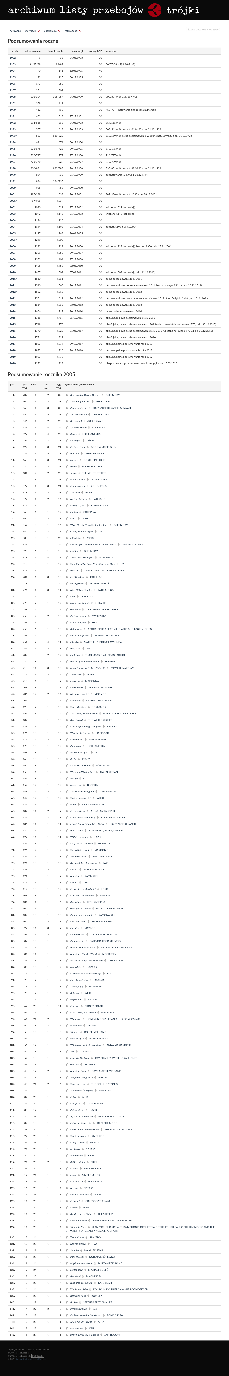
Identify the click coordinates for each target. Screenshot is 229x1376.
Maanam (104, 895)
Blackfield (73, 1276)
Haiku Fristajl (91, 1250)
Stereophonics (92, 869)
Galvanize (73, 609)
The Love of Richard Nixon (82, 713)
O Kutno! (73, 1200)
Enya (89, 1155)
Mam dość (74, 966)
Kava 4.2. (90, 966)
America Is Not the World (81, 953)
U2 (98, 531)
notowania (16, 30)
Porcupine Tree (92, 459)
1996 (13, 155)
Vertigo (72, 778)
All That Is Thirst (77, 498)
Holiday (72, 550)
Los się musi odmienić (79, 602)
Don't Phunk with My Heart (83, 1129)
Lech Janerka (89, 433)
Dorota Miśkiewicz (100, 1256)
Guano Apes (97, 479)
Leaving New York (78, 1194)
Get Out (73, 1064)
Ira (87, 648)
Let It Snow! (74, 1269)
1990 (13, 109)
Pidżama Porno (130, 544)
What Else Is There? (78, 765)
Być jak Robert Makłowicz (82, 862)
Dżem (88, 440)
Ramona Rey (105, 914)
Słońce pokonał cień (79, 797)
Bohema (73, 992)
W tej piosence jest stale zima (84, 1044)
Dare (71, 596)
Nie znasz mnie (76, 921)
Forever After (75, 1038)
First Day (73, 654)
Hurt (86, 492)
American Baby (76, 1070)
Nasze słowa (75, 1328)
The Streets (103, 1213)
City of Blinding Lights (80, 531)
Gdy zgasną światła (78, 908)
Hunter (108, 661)
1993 (13, 129)
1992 (13, 122)
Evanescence (91, 1168)
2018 (13, 350)
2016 (13, 330)
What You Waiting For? (80, 771)
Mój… (71, 518)
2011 (13, 278)
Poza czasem (75, 1256)
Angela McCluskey (101, 446)
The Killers (101, 401)
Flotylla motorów (77, 979)
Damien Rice (106, 791)
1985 (13, 77)
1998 (13, 168)
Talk (70, 1051)
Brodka (110, 726)
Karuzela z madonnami (80, 895)
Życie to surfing (76, 615)
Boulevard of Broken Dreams (83, 394)
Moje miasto (75, 739)
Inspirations (74, 999)
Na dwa (72, 1187)
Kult (108, 973)
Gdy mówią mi (76, 810)
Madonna (90, 680)
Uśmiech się (74, 1181)
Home (71, 466)
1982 (13, 57)
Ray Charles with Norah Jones (114, 1057)
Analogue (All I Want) (79, 1321)
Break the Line (76, 479)
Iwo (103, 862)
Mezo (84, 1207)
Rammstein (90, 875)
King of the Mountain (79, 1282)
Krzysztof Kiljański (121, 823)
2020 (13, 363)
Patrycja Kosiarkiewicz (103, 940)
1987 (13, 90)
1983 (13, 64)
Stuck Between (76, 1135)
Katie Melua (103, 589)
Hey (92, 622)
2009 (13, 265)
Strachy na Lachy (111, 817)
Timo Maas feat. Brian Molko (103, 654)
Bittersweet (74, 628)
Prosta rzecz (75, 830)
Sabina (19, 1359)
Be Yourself (74, 420)
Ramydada (74, 901)
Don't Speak (75, 687)
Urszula (93, 1142)
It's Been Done (76, 446)
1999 (13, 174)
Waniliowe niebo (77, 1289)
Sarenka (72, 1250)
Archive (87, 1064)
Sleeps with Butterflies (80, 557)
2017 (13, 343)
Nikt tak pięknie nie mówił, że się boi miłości (91, 544)
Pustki (100, 1077)
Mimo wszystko (76, 622)
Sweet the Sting (76, 706)
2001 (13, 194)
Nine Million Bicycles (79, 589)
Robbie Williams (93, 1031)
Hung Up (73, 680)
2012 (13, 291)
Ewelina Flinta (100, 921)
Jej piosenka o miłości (79, 1116)
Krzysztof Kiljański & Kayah (110, 407)
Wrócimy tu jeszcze (78, 732)
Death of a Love (76, 1220)
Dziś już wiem (75, 1142)
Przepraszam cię (77, 1308)
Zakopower (93, 1103)
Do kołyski (74, 440)
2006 (13, 239)
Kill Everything (76, 1161)
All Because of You (78, 752)
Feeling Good (75, 583)
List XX (72, 882)
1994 (13, 142)
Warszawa (74, 1018)
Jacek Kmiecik (39, 1359)
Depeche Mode (93, 453)
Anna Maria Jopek (99, 687)
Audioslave (93, 420)
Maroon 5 (99, 849)
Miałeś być (74, 784)
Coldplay (96, 427)
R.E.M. (96, 1194)
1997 (13, 161)
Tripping (72, 1031)
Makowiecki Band (108, 1263)
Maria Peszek (95, 739)
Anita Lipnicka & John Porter (102, 570)
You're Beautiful (76, 414)
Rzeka (71, 758)
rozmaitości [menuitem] (71, 30)
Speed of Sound (76, 427)
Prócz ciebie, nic (77, 407)
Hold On (73, 570)
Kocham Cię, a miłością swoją (84, 973)
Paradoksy (74, 745)
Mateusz (27, 1359)
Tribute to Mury (76, 1226)
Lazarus (72, 459)
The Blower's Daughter (80, 791)
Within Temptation (97, 700)
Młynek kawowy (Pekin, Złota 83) (86, 667)
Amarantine (74, 1155)
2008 (13, 259)
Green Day (111, 394)
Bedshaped (74, 1025)
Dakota (72, 869)
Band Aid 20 (113, 1315)
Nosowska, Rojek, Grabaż (104, 830)
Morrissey (107, 953)
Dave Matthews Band (104, 1070)
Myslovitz (97, 615)
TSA (83, 882)
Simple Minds (89, 1174)
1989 (13, 103)
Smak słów (74, 674)
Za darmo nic (75, 940)
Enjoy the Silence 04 (79, 1122)
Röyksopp (101, 765)
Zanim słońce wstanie (80, 914)
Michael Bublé (90, 466)
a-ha (83, 1096)
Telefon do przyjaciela (79, 1077)
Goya (83, 518)
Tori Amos (104, 557)
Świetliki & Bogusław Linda (101, 641)
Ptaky (84, 758)
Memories (73, 700)
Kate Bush (103, 1282)
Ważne (72, 1207)
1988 (13, 96)
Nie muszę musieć (78, 693)
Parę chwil (74, 648)
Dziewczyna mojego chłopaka (84, 726)
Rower (72, 433)
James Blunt (98, 414)
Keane (89, 1025)
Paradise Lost (96, 1038)
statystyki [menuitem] (30, 30)
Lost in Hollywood (78, 635)
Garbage (102, 843)
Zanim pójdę (75, 986)
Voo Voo (98, 693)
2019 (13, 356)
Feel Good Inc (75, 576)
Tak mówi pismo (77, 856)
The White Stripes (92, 472)
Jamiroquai (110, 1334)
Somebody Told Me (78, 401)
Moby (88, 537)
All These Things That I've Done (85, 960)
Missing (72, 1168)
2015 (13, 317)
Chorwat (73, 1005)
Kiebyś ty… (74, 1103)
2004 (13, 220)
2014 (13, 311)
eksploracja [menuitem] (50, 30)
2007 (13, 252)
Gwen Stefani (107, 771)
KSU (92, 1243)
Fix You (72, 511)
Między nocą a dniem (79, 1263)
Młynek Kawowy (120, 667)
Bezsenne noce (76, 1295)
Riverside (95, 1135)
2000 (13, 187)
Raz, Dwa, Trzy (100, 856)
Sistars (91, 999)
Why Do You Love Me (79, 843)
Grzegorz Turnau (95, 1200)
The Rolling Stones (102, 1083)
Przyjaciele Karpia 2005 (81, 947)
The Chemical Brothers (100, 609)
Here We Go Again (78, 1057)
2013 (13, 304)
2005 (13, 233)
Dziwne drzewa (76, 1243)
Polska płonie (75, 1109)
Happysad (100, 732)
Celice (71, 1096)
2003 (13, 213)
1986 (13, 83)
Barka (71, 804)
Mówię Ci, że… (76, 505)
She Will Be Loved (78, 849)
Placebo (93, 1237)
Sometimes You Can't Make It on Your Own (91, 563)
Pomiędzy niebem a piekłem (83, 661)
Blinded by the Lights (79, 1213)
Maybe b (87, 927)
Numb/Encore (76, 934)
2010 (13, 272)
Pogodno (93, 1181)
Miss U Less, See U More (81, 1012)
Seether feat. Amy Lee (95, 1302)
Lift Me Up (74, 537)
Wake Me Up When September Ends (87, 524)
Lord (102, 888)
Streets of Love (76, 1083)
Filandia (72, 641)
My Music (73, 1148)
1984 (13, 70)
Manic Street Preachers (117, 713)
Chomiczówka (76, 485)
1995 (13, 148)
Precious (73, 453)
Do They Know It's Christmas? (84, 1315)
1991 (13, 116)
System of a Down (105, 635)
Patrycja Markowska (108, 908)
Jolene (72, 472)
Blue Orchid (74, 719)
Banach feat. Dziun (109, 1116)
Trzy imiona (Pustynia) (80, 1090)
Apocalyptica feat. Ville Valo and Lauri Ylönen (118, 628)
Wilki (98, 797)
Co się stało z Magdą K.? (81, 888)
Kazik (100, 602)
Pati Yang (97, 498)
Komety (94, 1295)
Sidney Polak (97, 485)
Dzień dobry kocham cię (81, 817)
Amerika (73, 875)
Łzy (93, 1308)
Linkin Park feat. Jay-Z (103, 934)
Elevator (73, 927)
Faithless (105, 1012)
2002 (13, 207)
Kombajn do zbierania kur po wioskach (112, 1018)
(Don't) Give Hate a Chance (83, 1334)
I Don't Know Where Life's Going (85, 823)
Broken (72, 1302)
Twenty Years (75, 1237)
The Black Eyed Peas (116, 1129)
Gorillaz (94, 576)
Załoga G (73, 492)
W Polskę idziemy (77, 836)
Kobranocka (98, 505)
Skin (92, 1161)
